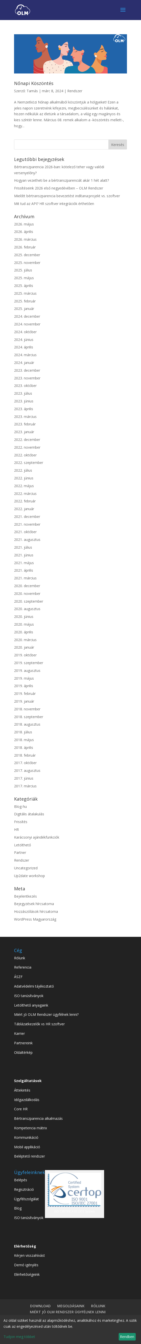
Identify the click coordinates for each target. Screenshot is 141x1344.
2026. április (23, 231)
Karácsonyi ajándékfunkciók (36, 837)
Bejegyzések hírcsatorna (34, 903)
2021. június (23, 555)
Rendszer (74, 90)
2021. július (23, 547)
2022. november (27, 447)
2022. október (25, 455)
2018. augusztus (27, 724)
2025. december (27, 254)
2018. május (24, 739)
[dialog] (70, 1329)
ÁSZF (18, 976)
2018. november (27, 709)
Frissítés (20, 821)
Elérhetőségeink (27, 1274)
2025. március (25, 293)
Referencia (22, 967)
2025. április (23, 285)
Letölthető (22, 845)
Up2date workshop (29, 875)
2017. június (23, 778)
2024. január (24, 362)
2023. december (27, 370)
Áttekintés (22, 1090)
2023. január (24, 431)
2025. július (23, 270)
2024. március (25, 354)
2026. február (25, 247)
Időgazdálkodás (26, 1099)
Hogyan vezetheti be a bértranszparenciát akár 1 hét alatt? (61, 180)
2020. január (24, 647)
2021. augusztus (27, 539)
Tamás (32, 90)
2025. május (24, 277)
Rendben (127, 1336)
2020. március (25, 639)
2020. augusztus (27, 608)
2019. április (23, 685)
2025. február (25, 301)
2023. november (27, 378)
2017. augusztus (27, 770)
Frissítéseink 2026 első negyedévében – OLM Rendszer (58, 188)
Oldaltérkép (23, 1052)
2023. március (25, 416)
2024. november (27, 324)
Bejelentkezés (25, 896)
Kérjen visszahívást (29, 1255)
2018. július (23, 732)
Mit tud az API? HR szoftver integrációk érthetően (54, 203)
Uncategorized (26, 868)
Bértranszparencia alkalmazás (38, 1118)
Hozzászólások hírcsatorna (36, 911)
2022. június (23, 478)
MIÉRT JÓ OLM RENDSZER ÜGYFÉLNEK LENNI (68, 1312)
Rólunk (19, 958)
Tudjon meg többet (19, 1336)
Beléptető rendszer (29, 1156)
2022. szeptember (28, 462)
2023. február (25, 424)
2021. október (25, 531)
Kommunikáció (26, 1137)
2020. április (23, 632)
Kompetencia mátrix (30, 1128)
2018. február (25, 755)
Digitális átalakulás (29, 814)
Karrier (19, 1033)
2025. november (27, 262)
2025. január (24, 308)
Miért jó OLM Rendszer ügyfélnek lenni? (46, 1014)
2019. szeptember (28, 662)
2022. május (24, 485)
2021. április (23, 570)
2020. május (24, 624)
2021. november (27, 524)
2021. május (24, 562)
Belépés (20, 1180)
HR (16, 829)
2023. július (23, 393)
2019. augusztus (27, 670)
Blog (18, 1208)
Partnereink (23, 1043)
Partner (20, 852)
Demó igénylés (26, 1265)
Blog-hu (20, 806)
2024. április (23, 347)
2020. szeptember (28, 601)
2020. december (27, 585)
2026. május (24, 224)
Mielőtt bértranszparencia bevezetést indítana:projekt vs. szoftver (67, 195)
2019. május (24, 678)
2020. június (23, 616)
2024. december (27, 316)
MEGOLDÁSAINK (71, 1306)
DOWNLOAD (40, 1306)
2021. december (27, 516)
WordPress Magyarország (35, 919)
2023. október (25, 385)
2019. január (24, 701)
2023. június (23, 401)
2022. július (23, 470)
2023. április (23, 408)
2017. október (25, 762)
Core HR (21, 1109)
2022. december (27, 439)
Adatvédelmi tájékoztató (34, 986)
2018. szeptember (28, 716)
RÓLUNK (98, 1306)
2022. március (25, 493)
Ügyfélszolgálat (26, 1199)
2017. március (25, 786)
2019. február (25, 693)
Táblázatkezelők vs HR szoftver (39, 1024)
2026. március (25, 239)
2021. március (25, 578)
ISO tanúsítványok (28, 995)
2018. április (23, 747)
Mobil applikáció (27, 1147)
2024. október (25, 331)
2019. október (25, 655)
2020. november (27, 593)
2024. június (23, 339)
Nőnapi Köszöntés (33, 83)
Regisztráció (24, 1189)
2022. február (25, 501)
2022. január (24, 508)
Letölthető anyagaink (31, 1005)
